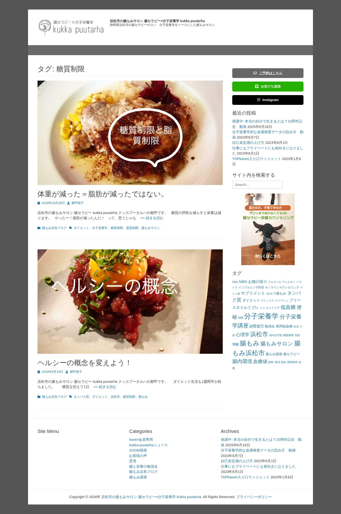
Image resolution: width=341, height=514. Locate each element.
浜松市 (115, 396)
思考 (132, 461)
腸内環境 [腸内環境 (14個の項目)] (242, 361)
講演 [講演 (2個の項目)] (277, 362)
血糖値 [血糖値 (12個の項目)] (260, 361)
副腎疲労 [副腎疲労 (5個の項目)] (257, 326)
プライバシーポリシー (254, 497)
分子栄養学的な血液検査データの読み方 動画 (258, 450)
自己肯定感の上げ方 (248, 143)
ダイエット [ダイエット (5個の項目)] (251, 300)
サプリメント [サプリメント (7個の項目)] (253, 293)
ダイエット (81, 228)
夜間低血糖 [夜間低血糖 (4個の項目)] (284, 326)
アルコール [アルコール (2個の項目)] (274, 282)
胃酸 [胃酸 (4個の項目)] (235, 344)
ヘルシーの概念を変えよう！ (85, 363)
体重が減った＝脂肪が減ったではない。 (103, 194)
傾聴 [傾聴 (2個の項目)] (240, 317)
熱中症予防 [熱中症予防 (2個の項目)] (275, 335)
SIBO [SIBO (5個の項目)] (243, 282)
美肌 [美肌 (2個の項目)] (297, 335)
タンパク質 (81, 396)
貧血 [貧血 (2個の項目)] (283, 362)
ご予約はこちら (267, 73)
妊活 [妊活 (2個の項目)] (296, 326)
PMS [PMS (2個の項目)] (235, 282)
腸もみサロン (151, 228)
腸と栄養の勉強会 (143, 466)
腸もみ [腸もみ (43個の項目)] (250, 343)
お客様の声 (138, 456)
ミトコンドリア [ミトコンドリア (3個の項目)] (270, 308)
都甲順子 (77, 203)
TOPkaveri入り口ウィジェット (256, 159)
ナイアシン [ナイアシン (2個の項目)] (281, 300)
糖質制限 (117, 228)
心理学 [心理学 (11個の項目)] (242, 334)
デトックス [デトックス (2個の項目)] (267, 300)
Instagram (268, 100)
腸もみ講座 (138, 477)
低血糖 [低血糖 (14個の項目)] (288, 307)
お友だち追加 (268, 86)
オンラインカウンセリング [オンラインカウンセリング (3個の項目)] (282, 287)
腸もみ (143, 396)
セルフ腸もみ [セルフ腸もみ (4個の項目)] (276, 293)
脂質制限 (132, 228)
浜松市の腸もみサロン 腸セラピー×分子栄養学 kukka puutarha (157, 21)
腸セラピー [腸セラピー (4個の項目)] (291, 354)
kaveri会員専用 (141, 439)
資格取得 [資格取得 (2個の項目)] (292, 362)
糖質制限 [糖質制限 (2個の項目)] (288, 335)
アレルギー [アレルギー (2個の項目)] (288, 282)
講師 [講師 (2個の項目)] (271, 362)
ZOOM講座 (138, 450)
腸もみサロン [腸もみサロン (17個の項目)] (276, 344)
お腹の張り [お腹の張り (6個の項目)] (257, 282)
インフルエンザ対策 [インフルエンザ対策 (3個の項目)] (251, 287)
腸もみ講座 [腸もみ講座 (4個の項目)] (274, 354)
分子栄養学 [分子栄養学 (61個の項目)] (261, 316)
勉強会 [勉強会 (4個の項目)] (270, 326)
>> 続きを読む (150, 218)
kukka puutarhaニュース (148, 445)
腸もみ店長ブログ (54, 228)
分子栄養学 (100, 228)
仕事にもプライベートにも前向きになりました (258, 466)
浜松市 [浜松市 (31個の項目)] (259, 334)
